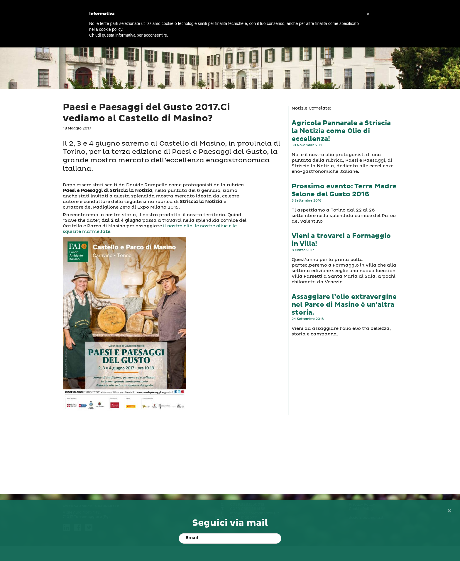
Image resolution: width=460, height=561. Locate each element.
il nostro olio (177, 226)
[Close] (449, 511)
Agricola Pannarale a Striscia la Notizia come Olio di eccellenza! (341, 131)
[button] (368, 14)
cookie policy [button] (110, 29)
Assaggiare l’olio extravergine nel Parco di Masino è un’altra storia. (344, 305)
